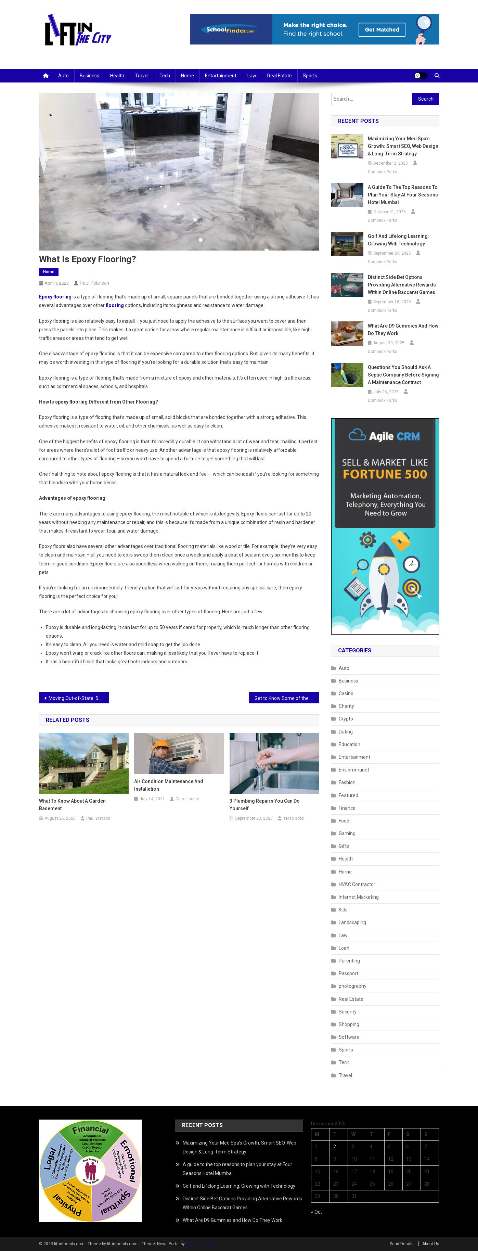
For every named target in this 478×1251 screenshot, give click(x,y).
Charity (346, 706)
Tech (164, 75)
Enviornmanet (354, 770)
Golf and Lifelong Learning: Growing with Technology (398, 239)
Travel (141, 75)
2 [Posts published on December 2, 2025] (334, 1146)
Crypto (346, 719)
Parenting (349, 960)
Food (344, 821)
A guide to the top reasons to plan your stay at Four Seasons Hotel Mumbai (403, 194)
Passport (348, 973)
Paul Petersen (94, 283)
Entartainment (220, 75)
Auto (63, 75)
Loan (344, 948)
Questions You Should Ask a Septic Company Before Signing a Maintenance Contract (403, 375)
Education (349, 744)
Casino (346, 693)
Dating (346, 732)
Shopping (349, 1024)
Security (348, 1011)
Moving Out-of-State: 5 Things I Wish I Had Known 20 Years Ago (79, 698)
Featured (348, 795)
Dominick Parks (382, 171)
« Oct (316, 1212)
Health (117, 75)
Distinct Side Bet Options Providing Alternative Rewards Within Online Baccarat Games (402, 285)
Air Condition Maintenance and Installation (168, 785)
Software (349, 1037)
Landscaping (352, 922)
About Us (430, 1243)
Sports (310, 75)
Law (251, 75)
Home (187, 75)
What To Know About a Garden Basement (72, 804)
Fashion (347, 782)
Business (89, 75)
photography (352, 986)
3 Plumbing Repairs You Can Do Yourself (265, 804)
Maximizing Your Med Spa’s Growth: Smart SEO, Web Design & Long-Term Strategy (403, 146)
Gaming (347, 833)
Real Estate (279, 75)
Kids (343, 909)
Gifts (344, 846)
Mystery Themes (202, 1243)
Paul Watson (98, 818)
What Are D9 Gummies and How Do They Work (403, 329)
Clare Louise (187, 798)
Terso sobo (293, 818)
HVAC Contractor (357, 884)
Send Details (402, 1243)
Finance (347, 808)
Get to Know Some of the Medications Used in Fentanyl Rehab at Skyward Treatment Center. (287, 698)
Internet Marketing (359, 897)
